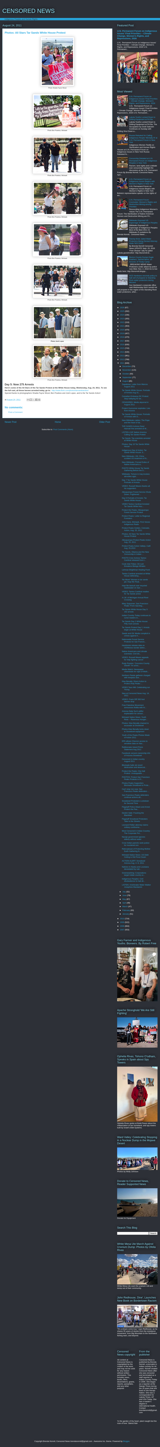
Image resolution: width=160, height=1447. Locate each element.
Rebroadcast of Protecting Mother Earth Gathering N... (136, 850)
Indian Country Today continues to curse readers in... (136, 616)
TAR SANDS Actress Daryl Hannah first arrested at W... (135, 427)
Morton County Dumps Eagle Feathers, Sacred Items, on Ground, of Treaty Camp (141, 259)
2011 (122, 363)
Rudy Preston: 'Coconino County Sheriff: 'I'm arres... (135, 664)
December (127, 366)
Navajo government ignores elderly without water (133, 838)
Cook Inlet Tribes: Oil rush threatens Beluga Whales (133, 565)
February (126, 910)
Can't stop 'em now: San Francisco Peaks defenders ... (135, 790)
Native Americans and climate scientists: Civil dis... (134, 652)
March (125, 906)
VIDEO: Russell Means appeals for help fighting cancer (135, 658)
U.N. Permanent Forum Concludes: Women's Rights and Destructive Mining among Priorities (143, 203)
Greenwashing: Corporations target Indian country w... (134, 874)
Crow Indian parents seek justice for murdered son (135, 844)
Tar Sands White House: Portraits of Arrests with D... (136, 415)
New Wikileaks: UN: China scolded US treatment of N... (135, 457)
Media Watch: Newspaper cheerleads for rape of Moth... (135, 670)
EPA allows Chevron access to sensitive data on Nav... (134, 742)
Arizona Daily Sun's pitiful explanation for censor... (133, 712)
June (124, 895)
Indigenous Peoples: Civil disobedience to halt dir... (133, 880)
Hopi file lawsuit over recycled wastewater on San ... (134, 586)
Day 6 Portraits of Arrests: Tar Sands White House (134, 499)
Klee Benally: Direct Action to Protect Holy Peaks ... (134, 682)
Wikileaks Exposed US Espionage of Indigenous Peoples (143, 221)
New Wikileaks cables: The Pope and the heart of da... (135, 421)
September (127, 377)
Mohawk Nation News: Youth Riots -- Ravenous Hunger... (134, 718)
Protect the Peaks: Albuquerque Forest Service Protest (135, 511)
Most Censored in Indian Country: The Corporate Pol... (136, 832)
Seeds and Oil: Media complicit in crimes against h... (136, 634)
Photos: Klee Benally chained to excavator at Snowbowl (135, 724)
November (127, 370)
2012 (122, 359)
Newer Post (11, 422)
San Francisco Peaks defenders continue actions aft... (135, 796)
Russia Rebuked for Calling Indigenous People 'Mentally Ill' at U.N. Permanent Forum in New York (143, 138)
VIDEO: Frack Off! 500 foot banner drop (133, 700)
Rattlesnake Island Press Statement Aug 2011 (132, 748)
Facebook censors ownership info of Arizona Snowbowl (136, 754)
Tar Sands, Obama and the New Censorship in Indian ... (135, 553)
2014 (122, 352)
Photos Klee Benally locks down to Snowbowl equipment (135, 730)
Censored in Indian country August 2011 (133, 760)
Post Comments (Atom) (63, 429)
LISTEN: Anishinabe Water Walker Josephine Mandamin (136, 886)
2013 (122, 356)
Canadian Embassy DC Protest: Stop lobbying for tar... (135, 397)
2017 (122, 341)
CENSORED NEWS (28, 11)
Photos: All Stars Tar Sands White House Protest (136, 535)
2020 (122, 330)
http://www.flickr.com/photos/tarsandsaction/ (70, 390)
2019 (122, 333)
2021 (122, 326)
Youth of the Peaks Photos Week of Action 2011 (135, 736)
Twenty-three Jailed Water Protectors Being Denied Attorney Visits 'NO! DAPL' (143, 241)
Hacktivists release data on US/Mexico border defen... (134, 646)
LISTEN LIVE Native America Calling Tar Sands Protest (134, 433)
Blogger (126, 1441)
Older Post (104, 422)
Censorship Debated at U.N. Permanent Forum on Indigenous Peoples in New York (143, 160)
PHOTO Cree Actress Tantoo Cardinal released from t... (134, 559)
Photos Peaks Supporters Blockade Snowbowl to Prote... (136, 784)
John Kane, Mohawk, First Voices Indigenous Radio (136, 523)
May (124, 899)
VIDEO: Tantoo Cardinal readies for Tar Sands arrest (135, 592)
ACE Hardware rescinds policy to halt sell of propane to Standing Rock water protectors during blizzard (143, 279)
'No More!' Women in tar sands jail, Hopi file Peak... (135, 580)
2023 (122, 319)
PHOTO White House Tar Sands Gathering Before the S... (135, 469)
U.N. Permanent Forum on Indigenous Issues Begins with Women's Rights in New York (142, 181)
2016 (122, 344)
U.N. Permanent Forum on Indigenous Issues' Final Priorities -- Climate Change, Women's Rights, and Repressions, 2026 (137, 35)
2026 (122, 307)
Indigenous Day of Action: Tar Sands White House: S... (134, 451)
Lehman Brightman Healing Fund (136, 570)
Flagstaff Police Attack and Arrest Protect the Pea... (136, 808)
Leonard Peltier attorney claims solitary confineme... (135, 826)
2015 (122, 348)
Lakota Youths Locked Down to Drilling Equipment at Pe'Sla (142, 118)
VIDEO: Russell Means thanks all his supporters (136, 487)
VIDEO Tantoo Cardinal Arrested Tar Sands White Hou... (135, 505)
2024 (122, 315)
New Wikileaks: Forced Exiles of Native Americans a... (135, 463)
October (126, 374)
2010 (122, 918)
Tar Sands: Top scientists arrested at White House (136, 439)
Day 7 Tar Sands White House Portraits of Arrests (134, 481)
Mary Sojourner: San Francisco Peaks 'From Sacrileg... (135, 604)
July (124, 892)
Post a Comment (15, 412)
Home (58, 422)
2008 (122, 926)
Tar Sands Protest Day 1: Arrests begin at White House (135, 628)
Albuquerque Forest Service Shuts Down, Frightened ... (136, 493)
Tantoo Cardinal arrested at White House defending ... (136, 574)
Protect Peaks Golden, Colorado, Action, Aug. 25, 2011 (136, 529)
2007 (122, 930)
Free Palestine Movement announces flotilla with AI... (134, 706)
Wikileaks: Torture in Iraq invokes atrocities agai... (136, 475)
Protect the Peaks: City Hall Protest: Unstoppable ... (133, 772)
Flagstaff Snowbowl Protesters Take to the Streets (134, 820)
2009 (122, 922)
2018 (122, 337)
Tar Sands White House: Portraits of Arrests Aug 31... (136, 391)
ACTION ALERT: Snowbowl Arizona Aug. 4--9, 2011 (133, 862)
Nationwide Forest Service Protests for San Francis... (134, 640)
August (125, 381)
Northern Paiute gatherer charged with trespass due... (136, 676)
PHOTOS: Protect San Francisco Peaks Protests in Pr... (136, 778)
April (124, 903)
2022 (122, 322)
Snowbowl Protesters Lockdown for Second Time (135, 802)
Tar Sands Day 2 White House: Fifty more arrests (135, 622)
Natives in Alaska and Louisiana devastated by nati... (135, 868)
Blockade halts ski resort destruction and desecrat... (134, 766)
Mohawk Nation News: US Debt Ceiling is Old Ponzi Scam (135, 856)
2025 (122, 311)
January (126, 914)
